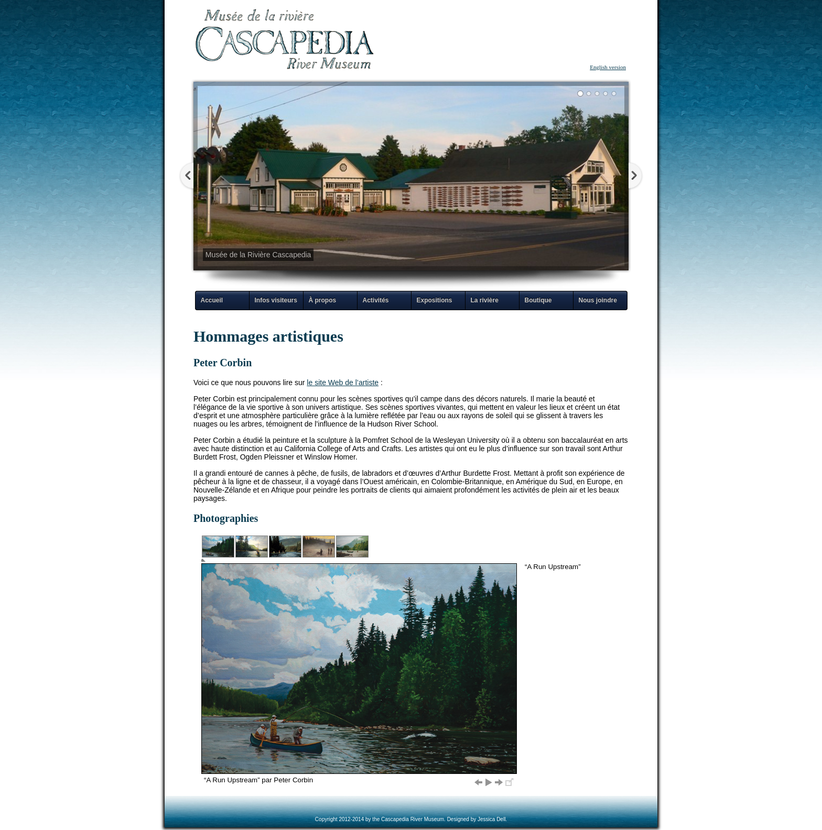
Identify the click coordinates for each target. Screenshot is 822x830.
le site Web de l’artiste (342, 382)
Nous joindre (598, 300)
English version (608, 67)
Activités (376, 300)
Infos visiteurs (276, 300)
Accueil (212, 300)
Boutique (538, 300)
